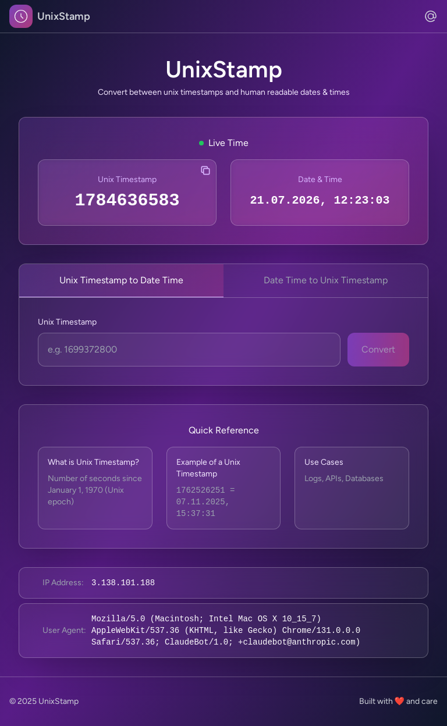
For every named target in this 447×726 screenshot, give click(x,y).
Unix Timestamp (67, 322)
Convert (378, 349)
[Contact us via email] (431, 16)
